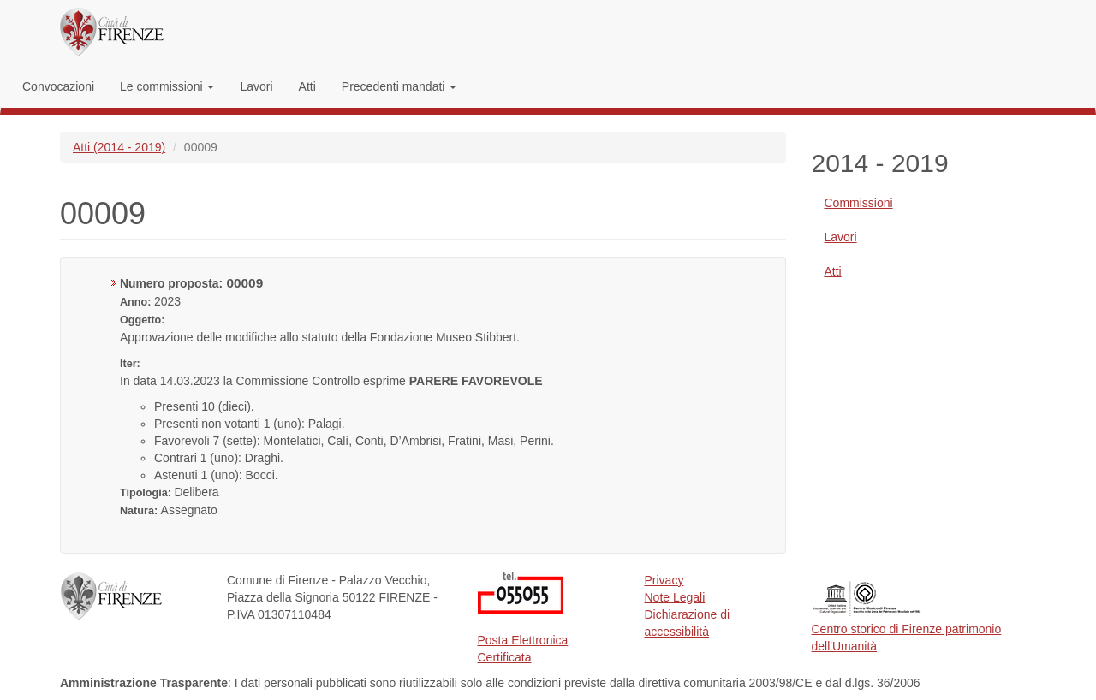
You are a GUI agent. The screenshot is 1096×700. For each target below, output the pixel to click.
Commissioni (859, 203)
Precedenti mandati (399, 86)
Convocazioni (58, 86)
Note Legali (675, 597)
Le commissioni (167, 86)
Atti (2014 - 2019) (119, 147)
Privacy (664, 580)
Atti (307, 86)
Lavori (256, 86)
